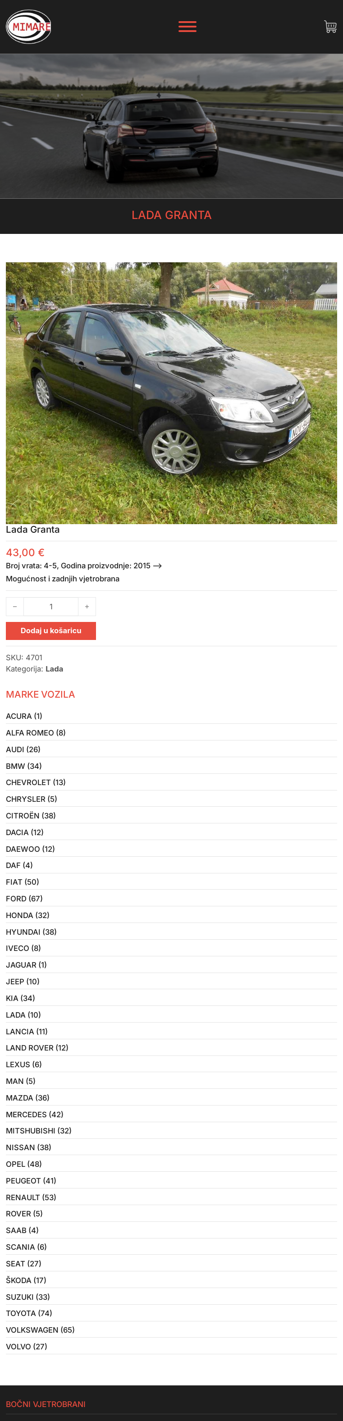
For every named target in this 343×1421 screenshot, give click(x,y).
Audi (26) (23, 749)
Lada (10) (23, 1014)
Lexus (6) (24, 1064)
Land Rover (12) (37, 1047)
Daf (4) (19, 865)
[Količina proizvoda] (51, 606)
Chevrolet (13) (36, 782)
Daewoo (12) (30, 849)
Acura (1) (24, 716)
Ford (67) (24, 898)
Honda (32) (28, 915)
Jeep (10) (23, 981)
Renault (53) (31, 1197)
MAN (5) (21, 1081)
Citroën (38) (31, 815)
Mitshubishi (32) (39, 1130)
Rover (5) (24, 1213)
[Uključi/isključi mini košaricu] (330, 26)
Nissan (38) (28, 1147)
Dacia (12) (25, 832)
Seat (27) (23, 1263)
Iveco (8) (23, 948)
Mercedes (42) (35, 1114)
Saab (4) (22, 1230)
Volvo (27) (26, 1346)
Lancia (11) (27, 1031)
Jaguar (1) (26, 964)
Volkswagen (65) (40, 1329)
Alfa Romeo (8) (36, 732)
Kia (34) (20, 998)
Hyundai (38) (31, 932)
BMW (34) (24, 766)
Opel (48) (24, 1164)
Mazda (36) (28, 1097)
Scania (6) (26, 1247)
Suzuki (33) (28, 1297)
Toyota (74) (29, 1313)
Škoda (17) (26, 1280)
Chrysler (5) (31, 799)
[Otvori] (187, 26)
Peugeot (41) (31, 1180)
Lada (54, 668)
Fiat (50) (22, 881)
